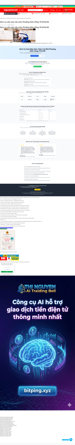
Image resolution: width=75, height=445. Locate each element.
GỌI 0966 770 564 (37, 189)
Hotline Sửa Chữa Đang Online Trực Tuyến (6, 227)
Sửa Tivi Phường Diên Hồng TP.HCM (5, 420)
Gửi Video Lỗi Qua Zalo (37, 66)
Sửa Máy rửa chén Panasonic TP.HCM (6, 431)
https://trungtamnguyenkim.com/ (39, 194)
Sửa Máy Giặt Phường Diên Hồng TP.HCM (6, 419)
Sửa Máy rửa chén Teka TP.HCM (5, 430)
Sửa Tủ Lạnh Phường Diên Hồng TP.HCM (6, 418)
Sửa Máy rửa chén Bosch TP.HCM (5, 427)
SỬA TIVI (19, 18)
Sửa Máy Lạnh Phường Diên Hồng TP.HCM (6, 417)
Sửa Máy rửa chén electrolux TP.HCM (6, 428)
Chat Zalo (42, 55)
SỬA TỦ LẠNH (6, 18)
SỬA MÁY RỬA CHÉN (23, 18)
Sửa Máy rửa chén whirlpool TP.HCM (5, 433)
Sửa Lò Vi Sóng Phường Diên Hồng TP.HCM (6, 423)
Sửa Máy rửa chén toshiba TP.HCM (5, 429)
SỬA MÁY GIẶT (10, 18)
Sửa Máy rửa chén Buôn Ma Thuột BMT (6, 426)
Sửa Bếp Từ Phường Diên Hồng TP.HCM (6, 422)
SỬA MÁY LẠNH (15, 18)
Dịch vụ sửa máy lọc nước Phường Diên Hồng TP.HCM (8, 425)
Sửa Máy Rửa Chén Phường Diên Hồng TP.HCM (7, 421)
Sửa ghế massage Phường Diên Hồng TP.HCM (7, 424)
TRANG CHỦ (2, 18)
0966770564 (32, 63)
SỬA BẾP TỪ (29, 18)
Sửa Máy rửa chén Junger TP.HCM (5, 432)
